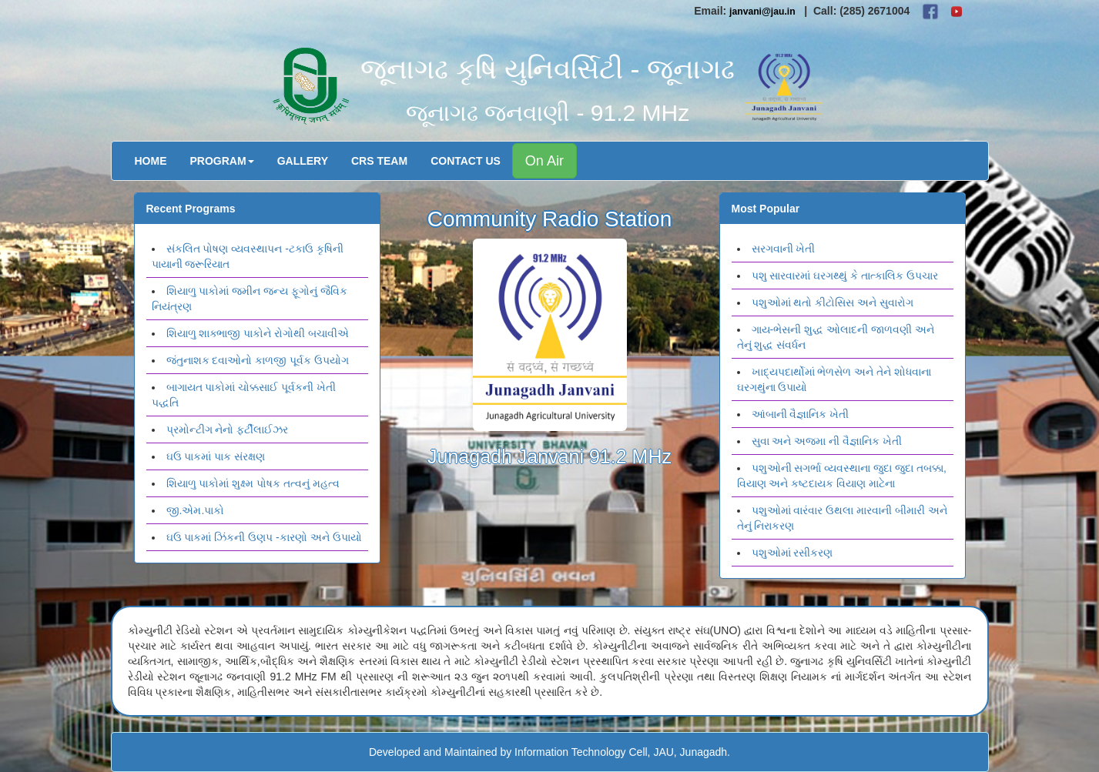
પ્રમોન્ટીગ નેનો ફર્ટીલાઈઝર (227, 429)
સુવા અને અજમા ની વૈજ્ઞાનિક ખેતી (827, 441)
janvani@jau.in (762, 11)
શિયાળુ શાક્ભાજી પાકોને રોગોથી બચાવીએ (258, 333)
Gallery (302, 161)
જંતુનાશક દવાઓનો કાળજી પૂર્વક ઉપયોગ (258, 360)
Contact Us (466, 161)
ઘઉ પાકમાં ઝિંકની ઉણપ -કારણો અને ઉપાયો (264, 537)
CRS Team (379, 161)
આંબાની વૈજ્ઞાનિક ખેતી (800, 414)
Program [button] (222, 161)
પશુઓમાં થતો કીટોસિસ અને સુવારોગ (833, 302)
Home (151, 161)
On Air (544, 161)
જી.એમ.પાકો (195, 510)
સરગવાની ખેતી (784, 248)
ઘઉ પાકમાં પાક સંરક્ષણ (216, 456)
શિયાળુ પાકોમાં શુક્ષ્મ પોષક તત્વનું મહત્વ (253, 483)
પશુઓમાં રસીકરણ (792, 552)
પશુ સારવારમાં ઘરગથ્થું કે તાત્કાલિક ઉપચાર (845, 275)
